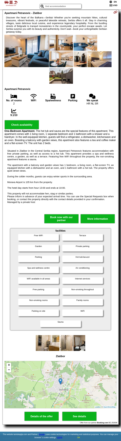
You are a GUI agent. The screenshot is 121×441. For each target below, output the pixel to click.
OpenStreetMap (109, 407)
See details (79, 416)
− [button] (9, 370)
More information (97, 218)
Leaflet (97, 407)
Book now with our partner (61, 219)
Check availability (21, 124)
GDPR (59, 437)
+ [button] (9, 365)
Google (42, 434)
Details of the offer (42, 416)
